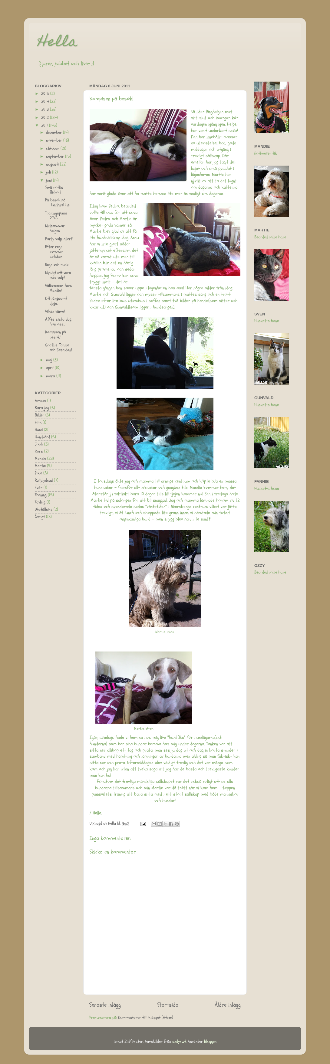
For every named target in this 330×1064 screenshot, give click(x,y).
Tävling (40, 502)
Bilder (39, 415)
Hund (39, 430)
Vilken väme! (55, 311)
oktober (53, 148)
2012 (45, 117)
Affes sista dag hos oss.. (58, 322)
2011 (45, 125)
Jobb (39, 444)
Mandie (40, 458)
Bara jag (42, 408)
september (55, 156)
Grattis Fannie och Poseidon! (58, 347)
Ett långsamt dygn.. (56, 301)
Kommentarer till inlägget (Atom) (145, 1017)
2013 (45, 109)
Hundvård (42, 437)
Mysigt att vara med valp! (58, 275)
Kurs (39, 451)
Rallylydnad (44, 480)
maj (49, 360)
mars (51, 376)
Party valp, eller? (59, 239)
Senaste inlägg (105, 1005)
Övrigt (40, 517)
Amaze (40, 400)
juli (49, 172)
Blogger (210, 1041)
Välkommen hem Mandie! (58, 288)
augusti (53, 164)
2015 (45, 93)
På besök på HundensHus (57, 202)
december (54, 132)
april (50, 368)
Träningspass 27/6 (56, 215)
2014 (45, 101)
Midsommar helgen (55, 228)
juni (49, 180)
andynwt (179, 1041)
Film (38, 422)
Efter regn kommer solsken (54, 251)
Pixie (38, 473)
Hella (57, 43)
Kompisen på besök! (55, 334)
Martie (40, 466)
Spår (38, 487)
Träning (41, 495)
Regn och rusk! (57, 265)
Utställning (43, 509)
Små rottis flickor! (54, 190)
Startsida (167, 1005)
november (54, 140)
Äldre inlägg (228, 1005)
